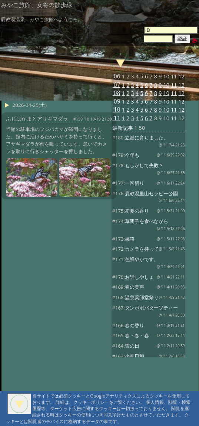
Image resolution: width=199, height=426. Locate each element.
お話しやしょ (139, 277)
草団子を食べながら (146, 221)
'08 (116, 93)
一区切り (134, 183)
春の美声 (134, 287)
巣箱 (130, 239)
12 (182, 76)
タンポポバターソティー (151, 307)
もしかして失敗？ (144, 165)
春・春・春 (137, 335)
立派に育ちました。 (146, 137)
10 (166, 76)
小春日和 (134, 356)
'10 (116, 110)
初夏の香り (137, 210)
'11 (116, 118)
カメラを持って (142, 249)
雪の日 (132, 345)
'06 (116, 76)
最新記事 (122, 127)
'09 (116, 101)
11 (174, 84)
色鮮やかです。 (142, 259)
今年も (132, 155)
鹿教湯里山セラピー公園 (151, 193)
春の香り (134, 325)
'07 (116, 85)
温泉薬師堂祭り (142, 297)
